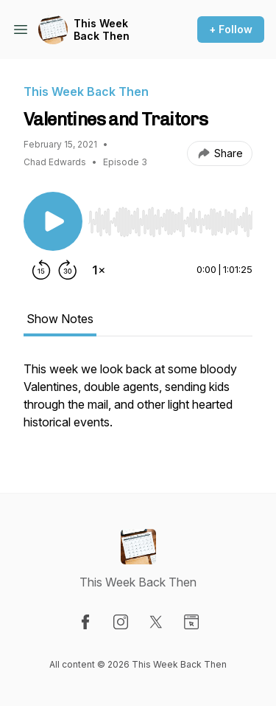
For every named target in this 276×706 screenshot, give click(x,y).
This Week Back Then (102, 30)
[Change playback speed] (98, 270)
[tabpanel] (138, 403)
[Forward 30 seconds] (67, 270)
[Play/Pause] (53, 221)
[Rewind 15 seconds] (41, 270)
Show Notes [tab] (59, 318)
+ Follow (230, 29)
